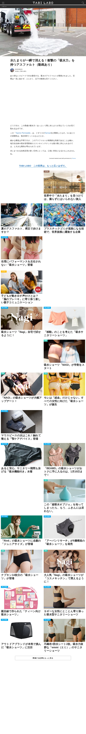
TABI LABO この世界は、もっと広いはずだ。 (43, 166)
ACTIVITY (4, 272)
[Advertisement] (43, 700)
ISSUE (46, 205)
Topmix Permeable (23, 133)
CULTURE (46, 172)
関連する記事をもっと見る (43, 659)
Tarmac (48, 133)
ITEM (46, 341)
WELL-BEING (4, 237)
